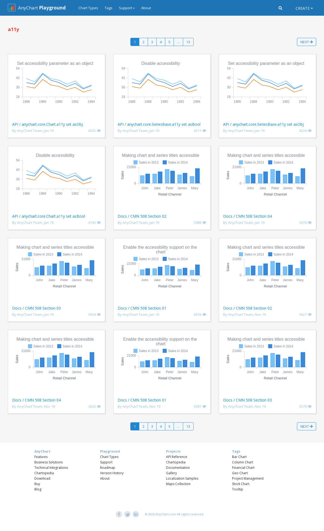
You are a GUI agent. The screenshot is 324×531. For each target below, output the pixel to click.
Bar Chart (239, 456)
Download (42, 478)
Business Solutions (48, 462)
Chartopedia (44, 473)
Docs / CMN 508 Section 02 (142, 216)
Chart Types (88, 7)
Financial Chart (243, 467)
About (146, 7)
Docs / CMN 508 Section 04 (247, 216)
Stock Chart (240, 484)
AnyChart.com (166, 514)
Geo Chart (240, 473)
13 (188, 41)
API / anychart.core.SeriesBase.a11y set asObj (263, 124)
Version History (112, 473)
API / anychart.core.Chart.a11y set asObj (47, 124)
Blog (37, 489)
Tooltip (237, 489)
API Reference (176, 456)
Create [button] (303, 8)
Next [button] (306, 41)
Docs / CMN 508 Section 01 (142, 308)
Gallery (171, 473)
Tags (109, 7)
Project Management (248, 478)
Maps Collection (178, 484)
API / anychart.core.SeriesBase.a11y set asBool (159, 124)
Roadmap (107, 467)
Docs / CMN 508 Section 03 (36, 308)
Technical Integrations (51, 467)
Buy (37, 484)
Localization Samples (182, 478)
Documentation (178, 467)
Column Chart (242, 462)
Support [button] (125, 7)
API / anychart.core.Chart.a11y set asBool (48, 216)
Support (106, 462)
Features (41, 456)
